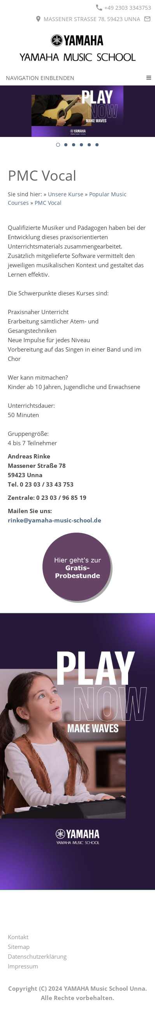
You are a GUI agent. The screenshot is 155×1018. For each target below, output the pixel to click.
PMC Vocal (48, 202)
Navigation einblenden (40, 78)
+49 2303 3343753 (123, 7)
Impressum (23, 966)
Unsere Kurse (65, 194)
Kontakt (18, 937)
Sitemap (19, 946)
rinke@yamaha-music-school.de (54, 520)
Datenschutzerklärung (37, 956)
